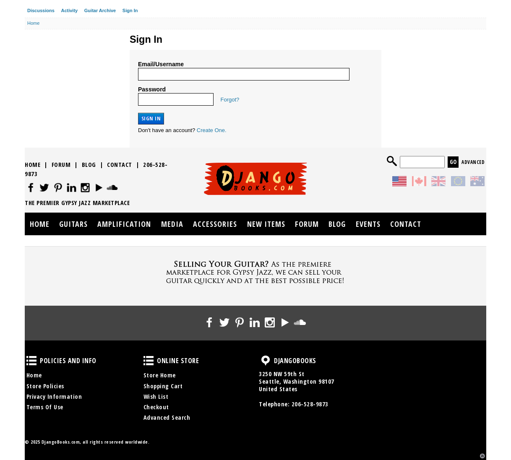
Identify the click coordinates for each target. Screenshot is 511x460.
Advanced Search (166, 417)
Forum (61, 165)
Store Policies (45, 386)
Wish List (156, 396)
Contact (119, 165)
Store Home (159, 375)
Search (392, 161)
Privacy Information (54, 396)
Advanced (473, 162)
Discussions (41, 10)
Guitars (73, 224)
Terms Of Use (44, 407)
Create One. (212, 130)
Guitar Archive (100, 10)
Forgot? (230, 99)
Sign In (130, 10)
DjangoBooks (265, 360)
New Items (266, 224)
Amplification (124, 224)
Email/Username (161, 64)
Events (368, 224)
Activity (69, 10)
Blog (89, 165)
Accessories (215, 224)
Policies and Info (31, 360)
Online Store (148, 360)
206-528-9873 (310, 404)
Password (152, 89)
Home (32, 165)
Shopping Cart (163, 386)
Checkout (156, 407)
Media (172, 224)
